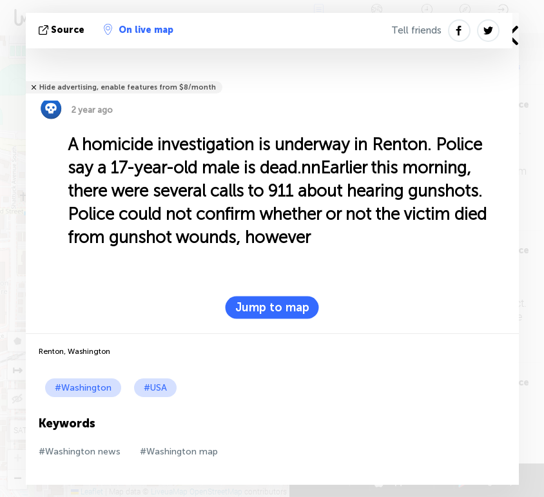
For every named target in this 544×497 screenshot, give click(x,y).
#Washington (83, 387)
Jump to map (272, 307)
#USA (155, 387)
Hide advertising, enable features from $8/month (127, 87)
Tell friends (416, 30)
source (62, 29)
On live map (138, 29)
